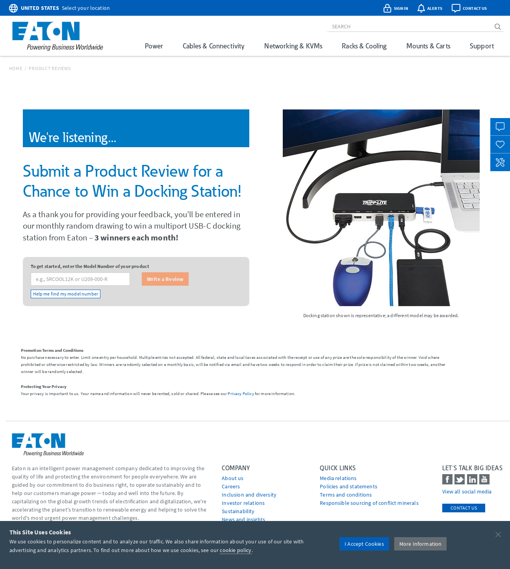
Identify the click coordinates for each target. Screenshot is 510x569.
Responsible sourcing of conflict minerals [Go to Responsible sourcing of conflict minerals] (369, 502)
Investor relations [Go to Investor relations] (243, 502)
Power (154, 46)
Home (15, 68)
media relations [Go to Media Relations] (338, 478)
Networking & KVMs (293, 46)
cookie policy (235, 550)
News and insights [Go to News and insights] (243, 519)
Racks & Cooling (364, 46)
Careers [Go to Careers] (231, 486)
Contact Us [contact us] (464, 508)
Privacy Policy (241, 393)
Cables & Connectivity (214, 46)
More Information (420, 543)
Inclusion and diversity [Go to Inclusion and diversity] (249, 494)
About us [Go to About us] (232, 478)
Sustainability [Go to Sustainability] (238, 511)
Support (482, 46)
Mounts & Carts (428, 46)
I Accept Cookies (364, 543)
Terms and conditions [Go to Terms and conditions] (346, 494)
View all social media (466, 491)
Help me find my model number (65, 294)
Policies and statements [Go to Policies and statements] (348, 486)
